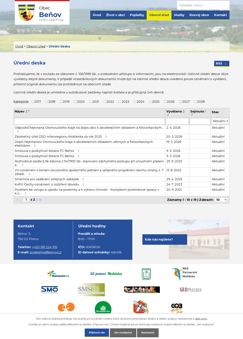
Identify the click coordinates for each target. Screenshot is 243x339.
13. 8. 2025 (173, 170)
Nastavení (147, 332)
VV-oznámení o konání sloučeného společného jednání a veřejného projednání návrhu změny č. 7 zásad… (89, 172)
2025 (155, 102)
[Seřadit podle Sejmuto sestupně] (192, 115)
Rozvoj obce (199, 15)
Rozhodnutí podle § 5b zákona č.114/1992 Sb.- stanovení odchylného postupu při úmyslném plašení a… (89, 163)
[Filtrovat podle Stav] (220, 121)
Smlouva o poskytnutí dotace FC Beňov (48, 151)
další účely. (201, 318)
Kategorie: (21, 101)
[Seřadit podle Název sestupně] (29, 111)
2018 (51, 102)
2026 (170, 102)
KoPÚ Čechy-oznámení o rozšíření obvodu (50, 184)
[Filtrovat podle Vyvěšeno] (177, 121)
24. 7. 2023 (174, 184)
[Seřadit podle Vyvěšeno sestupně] (168, 115)
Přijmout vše (97, 332)
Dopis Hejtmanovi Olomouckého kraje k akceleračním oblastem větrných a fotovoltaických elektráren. (84, 143)
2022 (110, 102)
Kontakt (220, 15)
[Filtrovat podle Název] (89, 121)
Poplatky (137, 15)
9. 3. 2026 (173, 151)
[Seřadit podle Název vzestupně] (29, 110)
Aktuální (218, 128)
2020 (81, 102)
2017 (37, 102)
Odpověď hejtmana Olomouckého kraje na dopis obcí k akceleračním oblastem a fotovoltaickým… (89, 129)
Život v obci (115, 15)
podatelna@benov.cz (46, 252)
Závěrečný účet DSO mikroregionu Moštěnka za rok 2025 (61, 137)
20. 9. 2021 (174, 190)
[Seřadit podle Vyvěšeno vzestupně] (168, 114)
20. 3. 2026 (174, 137)
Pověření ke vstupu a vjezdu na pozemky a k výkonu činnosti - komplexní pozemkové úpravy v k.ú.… (87, 191)
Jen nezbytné (123, 332)
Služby (179, 15)
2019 (66, 102)
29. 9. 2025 (174, 161)
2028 (201, 102)
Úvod (97, 15)
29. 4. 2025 (174, 179)
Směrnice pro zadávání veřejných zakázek (50, 179)
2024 (140, 102)
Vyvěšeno (175, 111)
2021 (95, 102)
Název (21, 111)
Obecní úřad (159, 15)
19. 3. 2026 (173, 142)
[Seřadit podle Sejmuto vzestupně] (192, 114)
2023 (125, 102)
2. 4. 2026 (173, 128)
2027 (186, 102)
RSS (222, 63)
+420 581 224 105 (44, 247)
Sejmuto (198, 111)
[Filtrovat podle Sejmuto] (200, 121)
